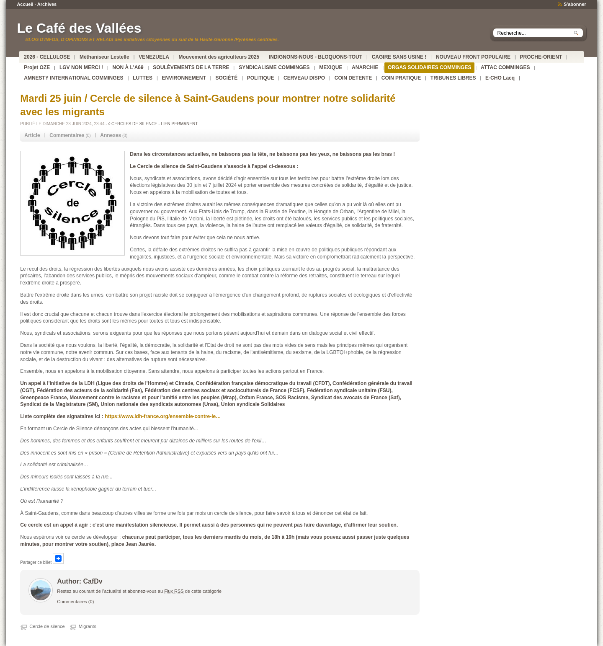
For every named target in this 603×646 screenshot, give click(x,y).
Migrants (87, 626)
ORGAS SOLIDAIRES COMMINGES (429, 67)
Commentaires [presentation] (66, 135)
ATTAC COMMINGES (505, 67)
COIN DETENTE (353, 78)
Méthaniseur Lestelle (104, 57)
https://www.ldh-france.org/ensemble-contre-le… (163, 416)
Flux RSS (173, 591)
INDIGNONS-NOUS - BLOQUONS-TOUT (315, 57)
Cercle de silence (46, 626)
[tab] (32, 135)
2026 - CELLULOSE (47, 57)
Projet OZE (37, 67)
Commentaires (72, 601)
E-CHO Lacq (500, 78)
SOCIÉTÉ (226, 78)
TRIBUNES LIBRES (453, 78)
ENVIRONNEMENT (184, 78)
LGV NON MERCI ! (81, 67)
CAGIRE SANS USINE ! (399, 57)
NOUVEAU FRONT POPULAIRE (473, 57)
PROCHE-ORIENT (541, 57)
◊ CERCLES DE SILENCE (132, 123)
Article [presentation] (32, 135)
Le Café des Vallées (79, 28)
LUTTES (142, 78)
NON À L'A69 (128, 67)
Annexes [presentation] (110, 135)
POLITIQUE (260, 78)
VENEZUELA (154, 57)
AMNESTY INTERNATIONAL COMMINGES (73, 78)
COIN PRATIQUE (401, 78)
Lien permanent (179, 123)
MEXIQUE (330, 67)
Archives (47, 4)
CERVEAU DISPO (304, 78)
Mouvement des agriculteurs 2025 (219, 57)
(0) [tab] (69, 135)
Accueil (25, 4)
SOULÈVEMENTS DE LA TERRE (191, 67)
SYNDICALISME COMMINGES (274, 67)
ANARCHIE (365, 67)
